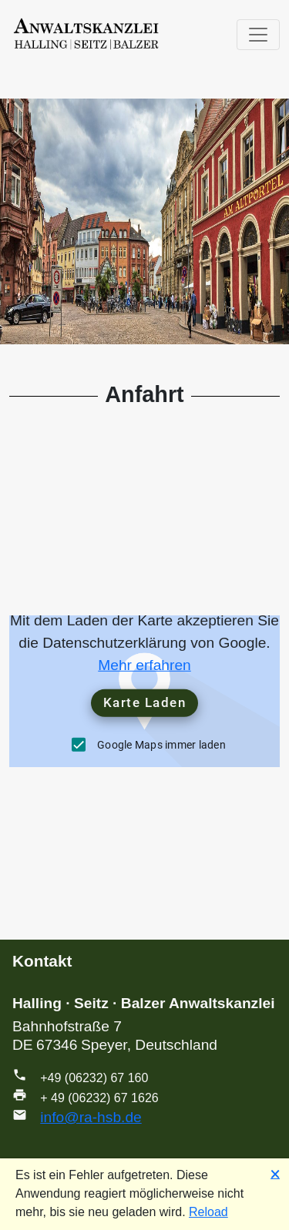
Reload (208, 1211)
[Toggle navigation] (258, 34)
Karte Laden (145, 702)
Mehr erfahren (144, 665)
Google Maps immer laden (161, 744)
